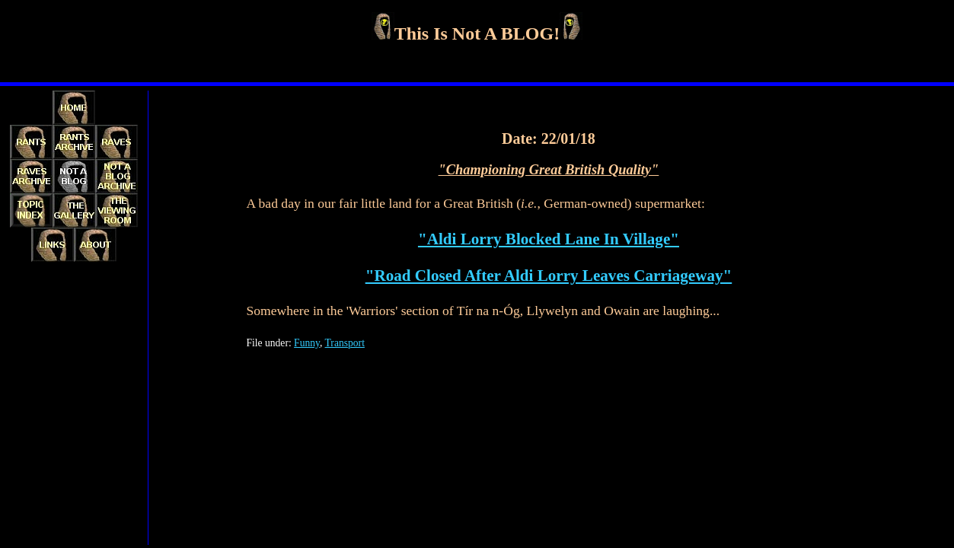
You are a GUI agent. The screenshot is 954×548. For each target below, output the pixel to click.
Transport (345, 343)
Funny (307, 343)
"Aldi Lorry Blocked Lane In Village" (548, 239)
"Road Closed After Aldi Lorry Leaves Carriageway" (548, 275)
